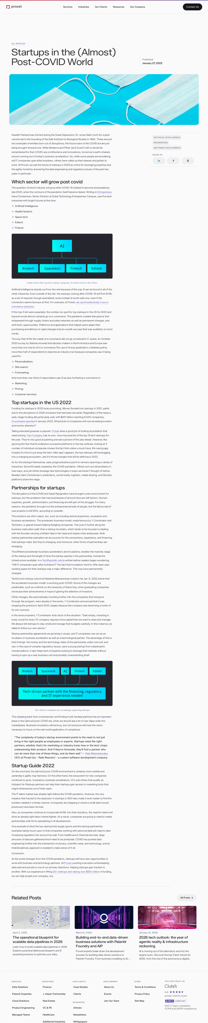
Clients (77, 994)
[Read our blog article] (41, 931)
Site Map (139, 1000)
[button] (67, 6)
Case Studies (80, 987)
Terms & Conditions (145, 987)
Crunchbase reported (23, 421)
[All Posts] (186, 897)
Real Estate (49, 1000)
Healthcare (48, 1014)
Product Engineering (23, 1007)
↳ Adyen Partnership (54, 994)
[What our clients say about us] (171, 986)
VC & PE (47, 1007)
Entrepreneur (104, 192)
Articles (77, 1007)
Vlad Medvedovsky (96, 753)
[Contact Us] (192, 6)
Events (107, 994)
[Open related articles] (167, 137)
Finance (47, 987)
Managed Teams (21, 1014)
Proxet (67, 863)
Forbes (55, 431)
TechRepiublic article (53, 560)
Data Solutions (20, 987)
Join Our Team (111, 1000)
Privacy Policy (142, 994)
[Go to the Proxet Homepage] (14, 7)
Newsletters (79, 1014)
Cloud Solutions (20, 1000)
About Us (109, 987)
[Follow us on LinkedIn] (159, 160)
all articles (18, 43)
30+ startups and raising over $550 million (76, 871)
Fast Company (35, 435)
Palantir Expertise (21, 994)
